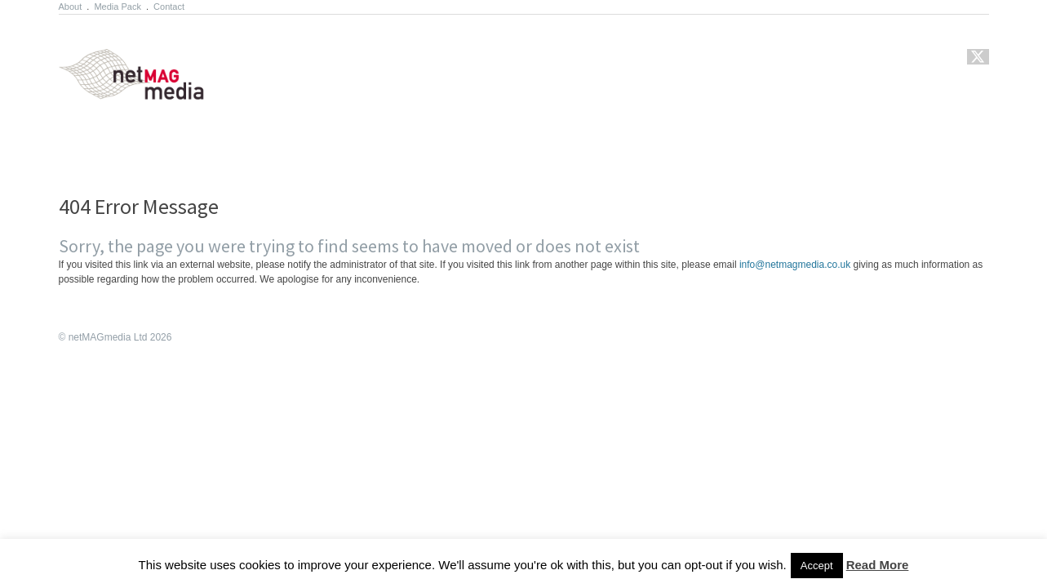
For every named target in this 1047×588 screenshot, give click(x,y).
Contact (168, 6)
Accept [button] (817, 565)
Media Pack (117, 6)
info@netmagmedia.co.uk (794, 264)
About (70, 6)
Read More (877, 565)
